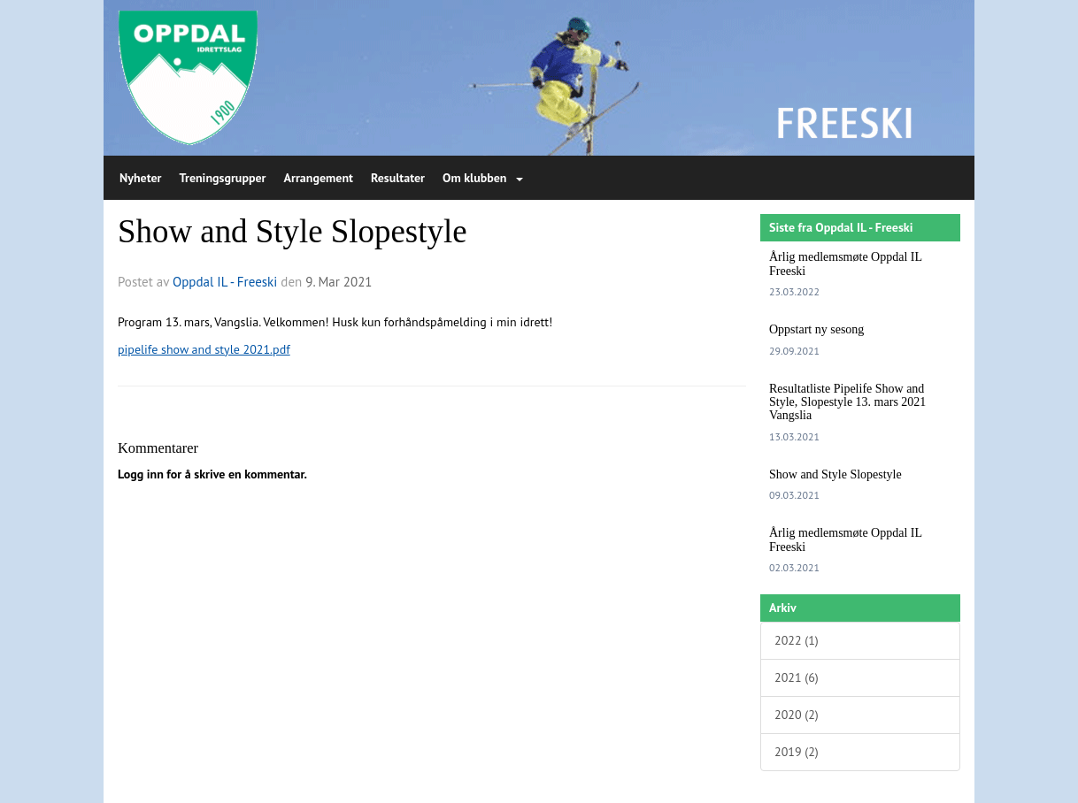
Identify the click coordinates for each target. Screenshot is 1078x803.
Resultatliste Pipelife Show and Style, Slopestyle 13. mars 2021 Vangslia (847, 402)
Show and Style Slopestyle (292, 231)
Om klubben (482, 178)
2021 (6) (796, 677)
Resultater (398, 178)
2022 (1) (796, 640)
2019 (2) (796, 752)
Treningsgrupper (222, 178)
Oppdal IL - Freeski (225, 281)
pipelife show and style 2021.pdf (204, 349)
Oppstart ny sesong (816, 329)
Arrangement (318, 178)
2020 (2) (796, 715)
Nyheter (140, 178)
